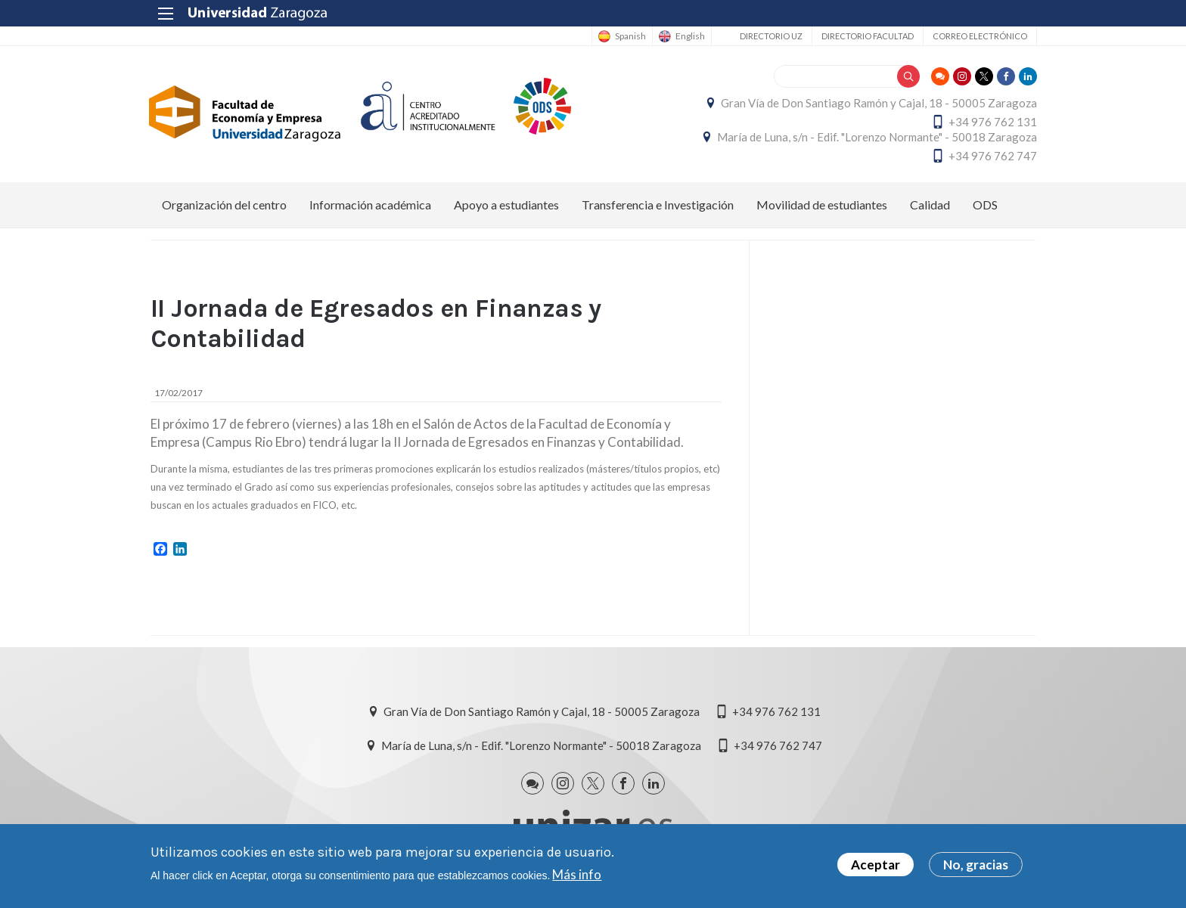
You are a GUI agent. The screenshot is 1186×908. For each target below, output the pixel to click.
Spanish (628, 36)
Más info (576, 874)
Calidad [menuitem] (930, 204)
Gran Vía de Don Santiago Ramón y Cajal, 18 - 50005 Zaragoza (877, 103)
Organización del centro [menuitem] (224, 204)
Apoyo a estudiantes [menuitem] (506, 204)
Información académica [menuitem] (370, 204)
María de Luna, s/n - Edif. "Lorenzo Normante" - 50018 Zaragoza (875, 137)
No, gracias (975, 864)
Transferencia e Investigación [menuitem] (658, 204)
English (688, 36)
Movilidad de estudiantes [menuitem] (821, 204)
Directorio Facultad (866, 36)
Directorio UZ (769, 36)
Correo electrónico (978, 36)
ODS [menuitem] (985, 204)
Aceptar (875, 864)
